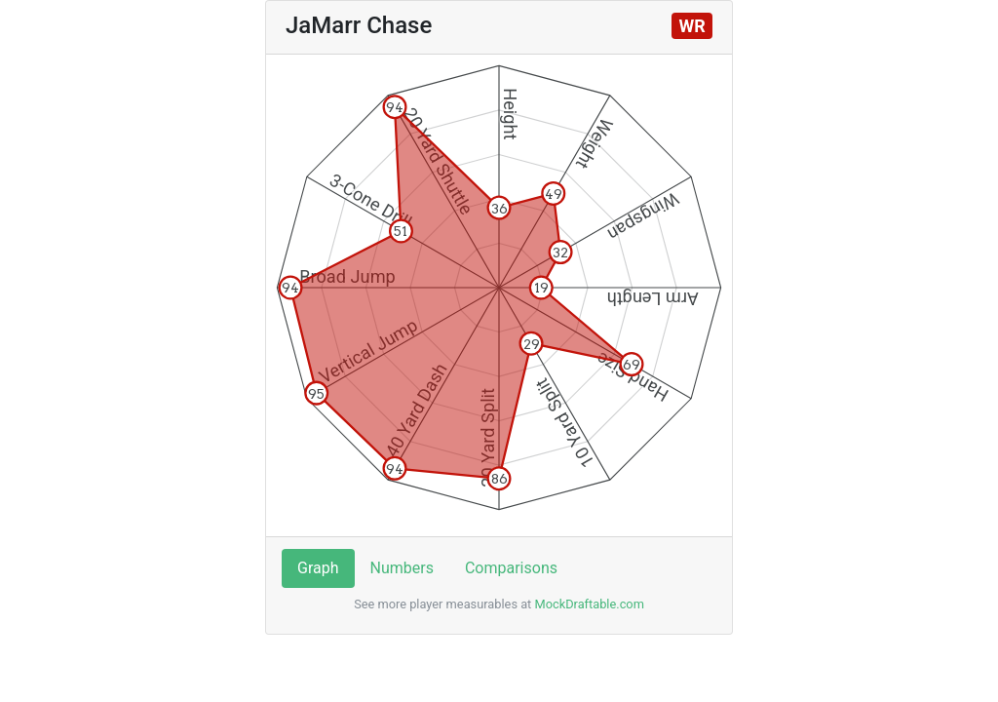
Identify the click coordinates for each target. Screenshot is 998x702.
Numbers (402, 568)
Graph (318, 568)
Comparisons (511, 568)
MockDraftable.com (587, 604)
